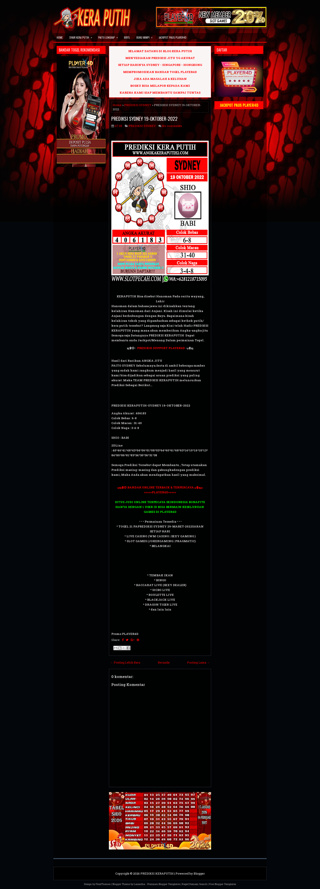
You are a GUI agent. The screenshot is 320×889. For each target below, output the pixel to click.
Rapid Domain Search (194, 884)
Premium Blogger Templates (163, 884)
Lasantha (139, 884)
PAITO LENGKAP (109, 36)
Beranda (164, 662)
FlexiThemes (103, 884)
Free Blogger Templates (222, 884)
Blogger (199, 873)
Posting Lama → (198, 662)
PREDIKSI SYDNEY (137, 105)
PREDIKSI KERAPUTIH (157, 873)
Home (60, 37)
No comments (172, 126)
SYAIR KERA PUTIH (82, 36)
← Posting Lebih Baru (125, 662)
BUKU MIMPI (145, 36)
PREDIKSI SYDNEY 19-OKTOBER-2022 (144, 118)
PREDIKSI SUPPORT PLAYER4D (161, 348)
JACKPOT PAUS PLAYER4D (172, 37)
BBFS (127, 37)
